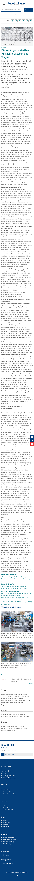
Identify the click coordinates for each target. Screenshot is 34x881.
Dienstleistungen (6, 694)
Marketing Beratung (8, 842)
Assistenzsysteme (8, 863)
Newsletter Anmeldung (9, 794)
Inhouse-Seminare (8, 809)
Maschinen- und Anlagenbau (10, 716)
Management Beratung (9, 840)
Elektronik (12, 714)
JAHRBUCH (6, 826)
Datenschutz (6, 790)
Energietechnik (20, 714)
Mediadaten (6, 855)
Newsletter (6, 824)
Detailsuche (17, 15)
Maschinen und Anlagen (14, 696)
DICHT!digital (6, 822)
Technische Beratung (8, 837)
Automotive (4, 714)
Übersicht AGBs (7, 792)
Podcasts (5, 820)
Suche (27, 10)
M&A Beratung (7, 844)
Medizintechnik (24, 716)
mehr (30, 683)
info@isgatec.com (11, 778)
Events (4, 805)
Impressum (6, 788)
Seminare (5, 807)
